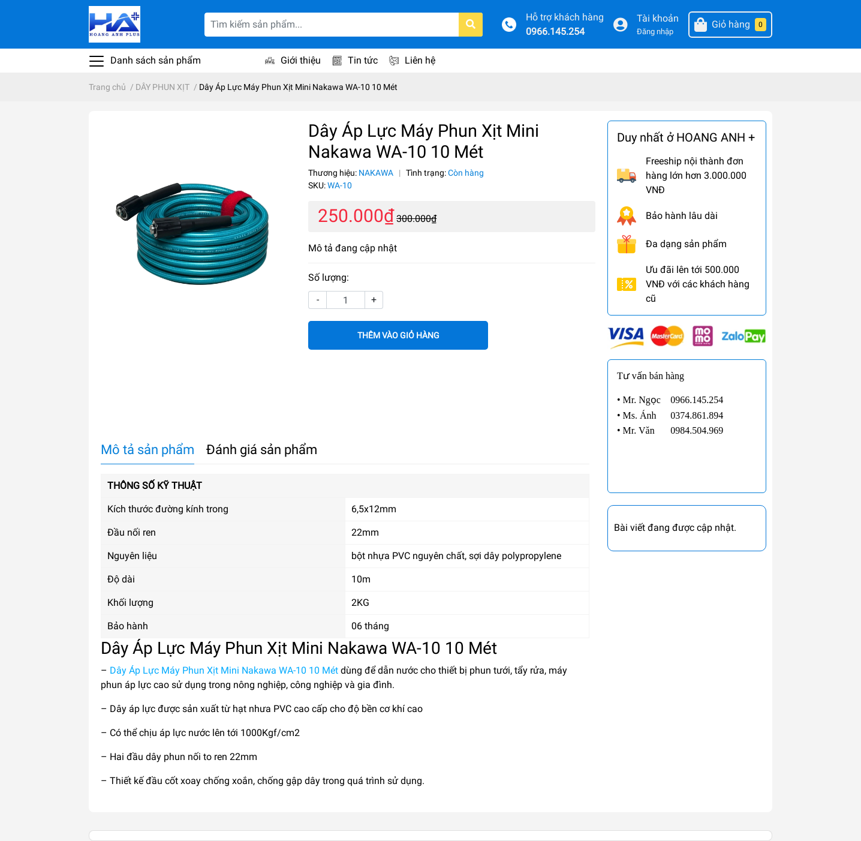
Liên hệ (420, 60)
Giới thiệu (301, 60)
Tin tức (363, 60)
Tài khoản (658, 18)
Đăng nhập (655, 31)
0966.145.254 (555, 31)
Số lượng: (328, 277)
